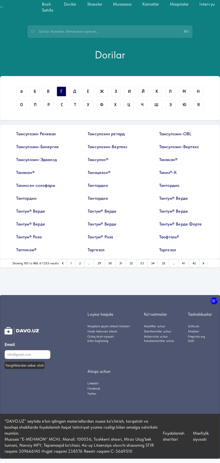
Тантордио (98, 185)
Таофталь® (169, 236)
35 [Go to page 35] (163, 263)
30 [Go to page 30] (110, 263)
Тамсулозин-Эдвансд (36, 159)
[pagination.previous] (63, 263)
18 (214, 301)
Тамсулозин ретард (106, 133)
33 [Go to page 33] (142, 263)
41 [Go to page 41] (183, 263)
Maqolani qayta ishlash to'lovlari (108, 326)
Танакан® (168, 159)
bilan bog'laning (97, 341)
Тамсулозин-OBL (175, 133)
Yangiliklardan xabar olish (24, 365)
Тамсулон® (98, 159)
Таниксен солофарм (35, 185)
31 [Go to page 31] (120, 263)
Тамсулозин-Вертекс (108, 146)
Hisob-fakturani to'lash (102, 331)
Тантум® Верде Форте (180, 224)
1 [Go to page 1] (71, 263)
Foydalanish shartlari (174, 436)
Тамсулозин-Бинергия (37, 146)
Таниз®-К (168, 172)
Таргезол (96, 249)
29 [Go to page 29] (99, 263)
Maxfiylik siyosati (201, 436)
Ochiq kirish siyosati (100, 336)
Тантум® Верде (173, 198)
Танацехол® (99, 172)
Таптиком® (26, 249)
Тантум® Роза (28, 236)
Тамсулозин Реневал (36, 133)
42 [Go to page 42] (194, 263)
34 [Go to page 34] (152, 263)
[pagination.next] (203, 263)
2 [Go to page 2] (80, 263)
